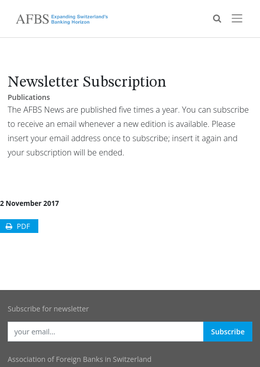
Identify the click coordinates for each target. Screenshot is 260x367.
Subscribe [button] (228, 331)
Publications (29, 97)
